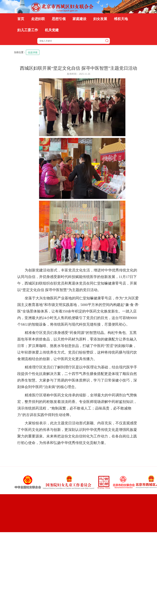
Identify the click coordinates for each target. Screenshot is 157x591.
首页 (20, 19)
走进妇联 (38, 19)
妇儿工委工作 (27, 30)
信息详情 (32, 52)
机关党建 (52, 30)
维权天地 (121, 19)
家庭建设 (79, 19)
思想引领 (59, 19)
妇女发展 (100, 19)
